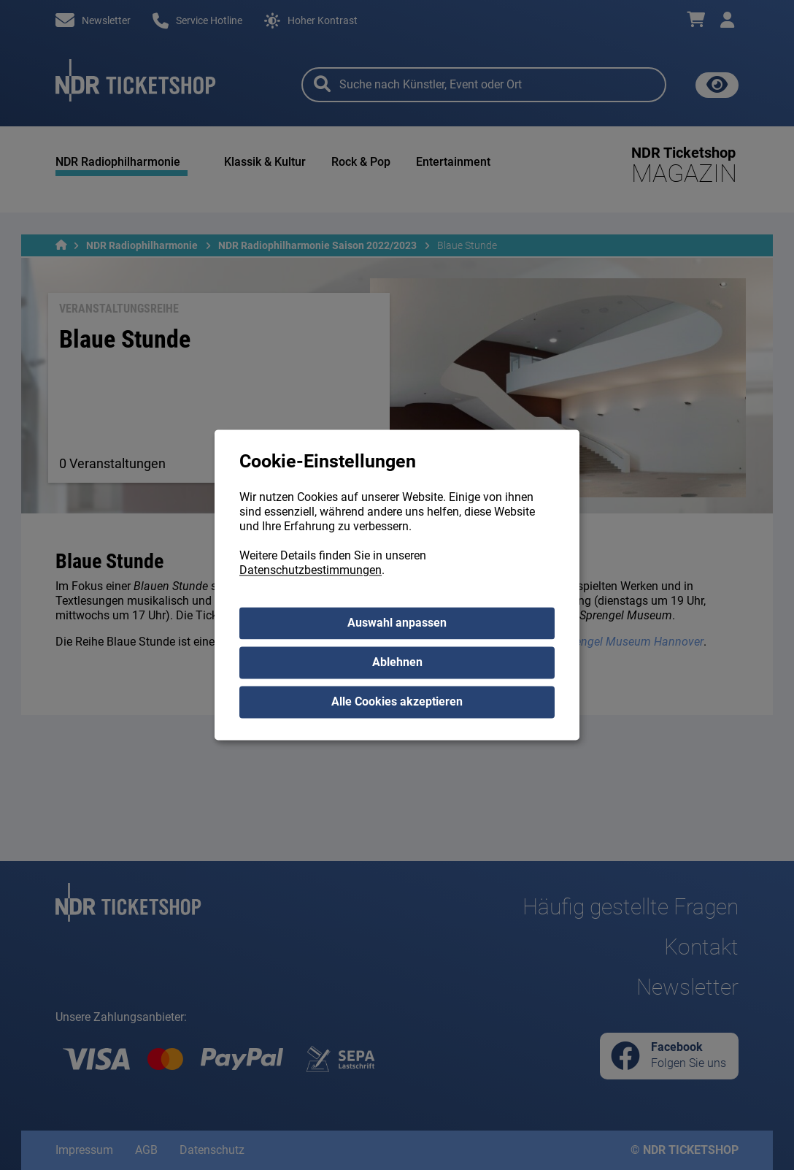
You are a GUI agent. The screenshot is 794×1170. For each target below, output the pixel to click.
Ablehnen (397, 663)
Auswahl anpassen (397, 623)
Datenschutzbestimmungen (310, 571)
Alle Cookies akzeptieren (397, 702)
